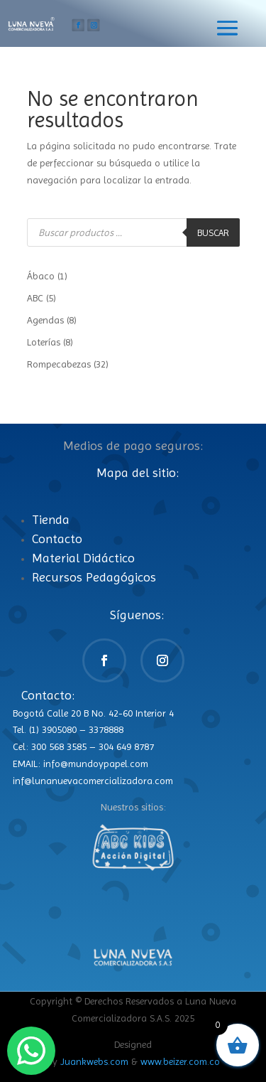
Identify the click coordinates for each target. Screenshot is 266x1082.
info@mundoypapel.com (95, 763)
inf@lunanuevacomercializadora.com (93, 780)
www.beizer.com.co (180, 1061)
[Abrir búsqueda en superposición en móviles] (133, 232)
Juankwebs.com (94, 1061)
